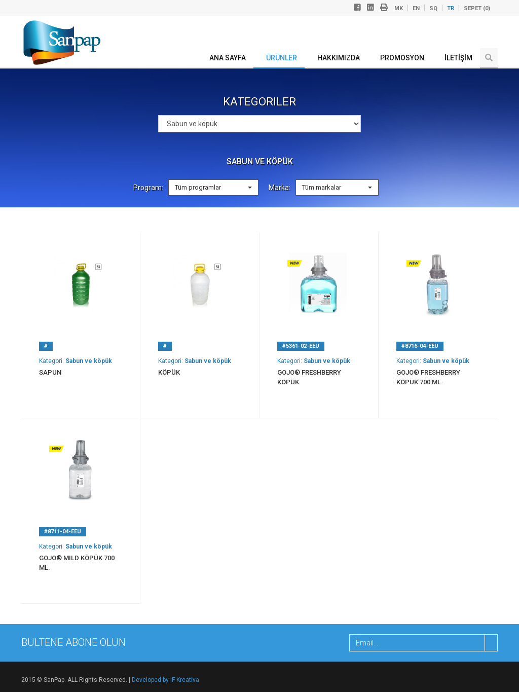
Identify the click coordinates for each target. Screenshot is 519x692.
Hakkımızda (338, 58)
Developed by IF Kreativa (165, 679)
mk (398, 8)
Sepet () (477, 8)
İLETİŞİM (458, 58)
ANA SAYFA (227, 58)
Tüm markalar (337, 187)
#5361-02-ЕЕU (300, 346)
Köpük (169, 372)
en (416, 8)
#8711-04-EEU (62, 531)
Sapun (50, 372)
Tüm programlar (213, 187)
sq (433, 8)
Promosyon (402, 58)
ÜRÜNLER (281, 58)
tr (450, 8)
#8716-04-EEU (419, 346)
